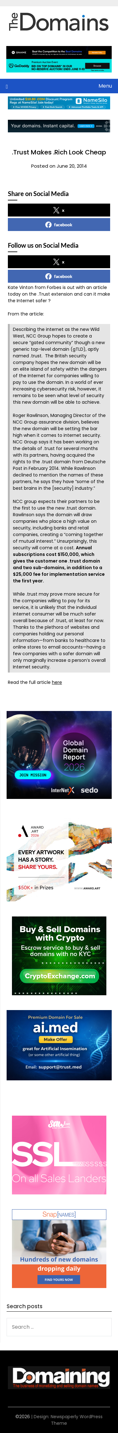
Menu (105, 86)
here (57, 682)
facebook (58, 225)
